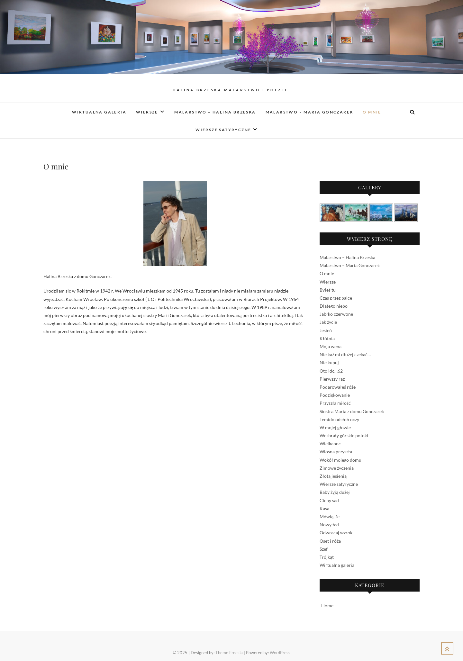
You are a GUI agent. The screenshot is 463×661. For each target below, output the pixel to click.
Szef (324, 549)
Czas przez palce (336, 298)
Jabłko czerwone (336, 314)
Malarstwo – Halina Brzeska (215, 112)
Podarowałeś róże (338, 387)
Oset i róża (330, 541)
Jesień (326, 330)
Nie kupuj (329, 362)
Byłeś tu (328, 290)
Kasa (324, 508)
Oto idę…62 (331, 371)
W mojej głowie (335, 427)
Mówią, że (330, 516)
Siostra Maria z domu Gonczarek (352, 411)
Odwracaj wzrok (336, 532)
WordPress (280, 652)
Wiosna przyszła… (337, 451)
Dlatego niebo (334, 306)
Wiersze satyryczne (223, 129)
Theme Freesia (229, 652)
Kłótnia (327, 338)
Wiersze (147, 112)
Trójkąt (327, 557)
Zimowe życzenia (337, 468)
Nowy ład (329, 524)
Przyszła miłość (335, 403)
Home (327, 605)
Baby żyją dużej (335, 492)
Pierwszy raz (332, 379)
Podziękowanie (335, 395)
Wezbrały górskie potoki (344, 435)
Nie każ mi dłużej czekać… (345, 354)
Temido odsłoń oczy (339, 419)
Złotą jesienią (333, 476)
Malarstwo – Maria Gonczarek (309, 112)
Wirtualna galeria (99, 112)
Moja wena (330, 346)
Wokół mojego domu (340, 460)
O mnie (372, 112)
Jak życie (328, 322)
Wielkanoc (330, 443)
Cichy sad (329, 500)
